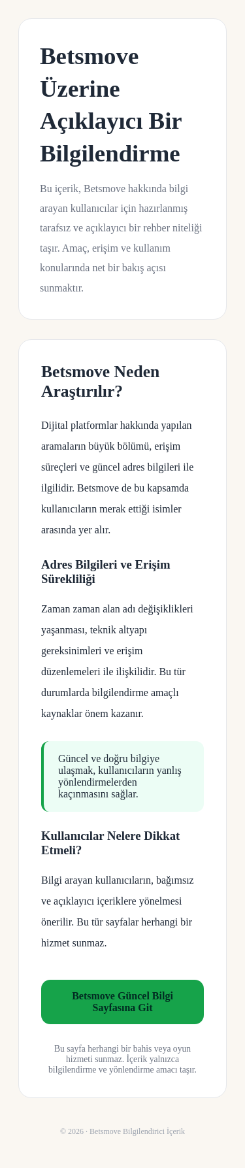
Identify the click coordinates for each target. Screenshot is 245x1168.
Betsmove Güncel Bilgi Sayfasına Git (122, 1001)
